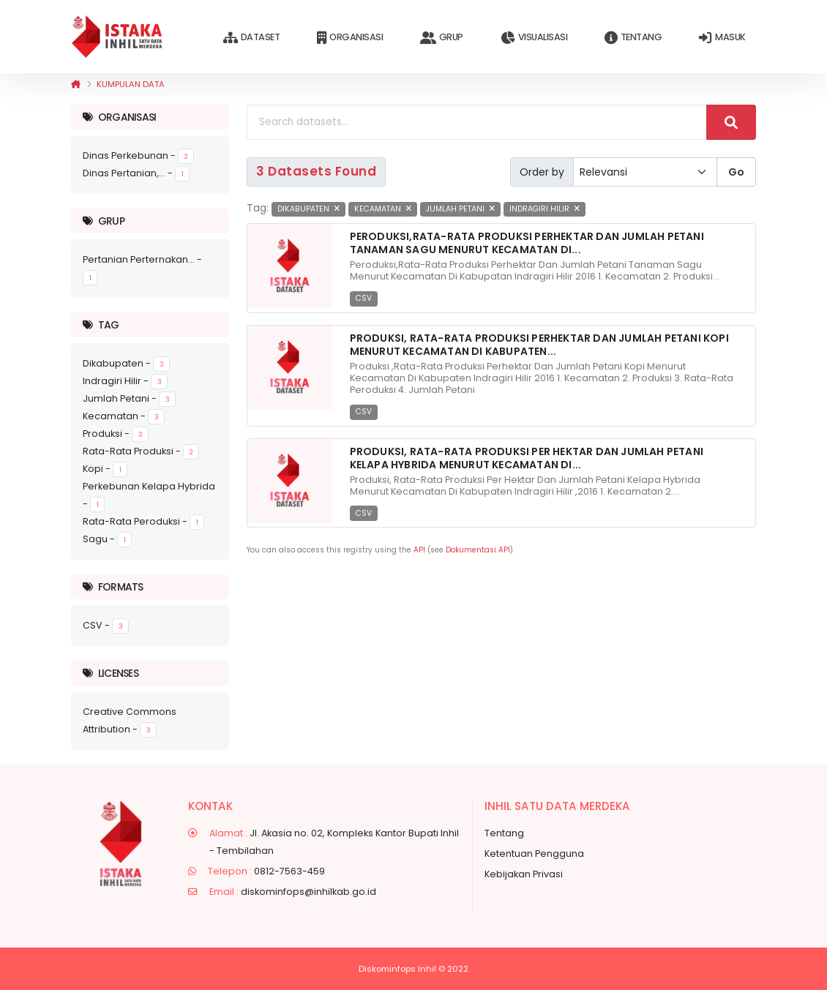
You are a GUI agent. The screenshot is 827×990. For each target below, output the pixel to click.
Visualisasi (534, 38)
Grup (441, 38)
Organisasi (350, 38)
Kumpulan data (131, 84)
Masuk (722, 38)
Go (736, 172)
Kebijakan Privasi (523, 874)
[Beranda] (76, 84)
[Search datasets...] (477, 122)
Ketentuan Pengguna (534, 853)
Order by (542, 172)
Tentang (633, 38)
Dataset (251, 38)
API (419, 550)
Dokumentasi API (478, 550)
